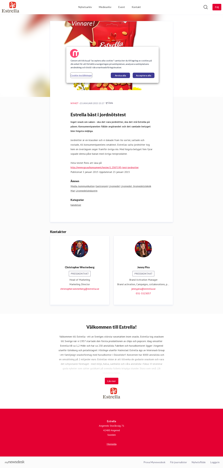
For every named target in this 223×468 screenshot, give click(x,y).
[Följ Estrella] (216, 7)
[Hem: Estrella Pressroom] (10, 7)
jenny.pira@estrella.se (143, 288)
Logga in (215, 462)
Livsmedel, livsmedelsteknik (136, 186)
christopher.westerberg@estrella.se (79, 288)
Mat (73, 190)
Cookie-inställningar (81, 75)
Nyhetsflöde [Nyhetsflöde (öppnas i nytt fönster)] (199, 462)
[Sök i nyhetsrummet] (205, 7)
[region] (112, 65)
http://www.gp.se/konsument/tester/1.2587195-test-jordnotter (105, 167)
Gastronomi (101, 186)
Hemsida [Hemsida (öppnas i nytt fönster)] (111, 444)
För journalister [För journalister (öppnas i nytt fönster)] (178, 462)
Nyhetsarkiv (85, 7)
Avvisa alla (120, 75)
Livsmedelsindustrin (86, 190)
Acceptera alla (143, 75)
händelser (76, 205)
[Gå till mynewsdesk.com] (14, 462)
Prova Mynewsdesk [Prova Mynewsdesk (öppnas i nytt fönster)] (154, 462)
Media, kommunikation (83, 186)
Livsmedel (114, 186)
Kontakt (136, 7)
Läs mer (111, 381)
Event (121, 7)
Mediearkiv (105, 7)
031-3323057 (143, 293)
